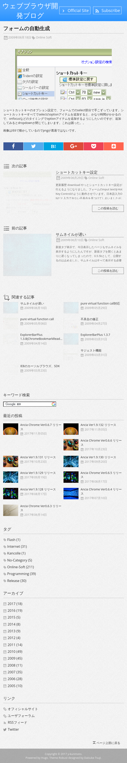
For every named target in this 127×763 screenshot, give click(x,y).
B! (53, 146)
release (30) (16, 580)
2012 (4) (14, 637)
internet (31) (17, 546)
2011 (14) (15, 644)
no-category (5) (19, 560)
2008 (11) (15, 665)
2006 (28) (15, 679)
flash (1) (13, 539)
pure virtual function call (37, 319)
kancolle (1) (16, 553)
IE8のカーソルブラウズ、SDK (40, 366)
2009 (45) (15, 658)
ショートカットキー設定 (77, 172)
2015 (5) (14, 617)
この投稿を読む (108, 208)
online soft (44, 37)
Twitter (13, 729)
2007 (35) (15, 672)
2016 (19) (15, 610)
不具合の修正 (89, 319)
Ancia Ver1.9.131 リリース (38, 457)
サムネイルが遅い (71, 234)
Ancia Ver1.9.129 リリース (38, 473)
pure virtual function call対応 (100, 303)
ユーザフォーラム (21, 715)
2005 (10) (15, 685)
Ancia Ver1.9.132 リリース (98, 425)
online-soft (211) (20, 567)
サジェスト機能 (91, 350)
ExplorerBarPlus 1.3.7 (95, 335)
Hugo (44, 758)
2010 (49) (15, 651)
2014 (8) (14, 624)
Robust (63, 758)
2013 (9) (14, 631)
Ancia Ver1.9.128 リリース (38, 489)
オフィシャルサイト (23, 709)
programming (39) (21, 573)
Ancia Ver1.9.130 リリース (98, 457)
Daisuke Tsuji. (93, 758)
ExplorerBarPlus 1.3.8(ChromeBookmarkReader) (42, 337)
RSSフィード (17, 722)
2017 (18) (15, 603)
